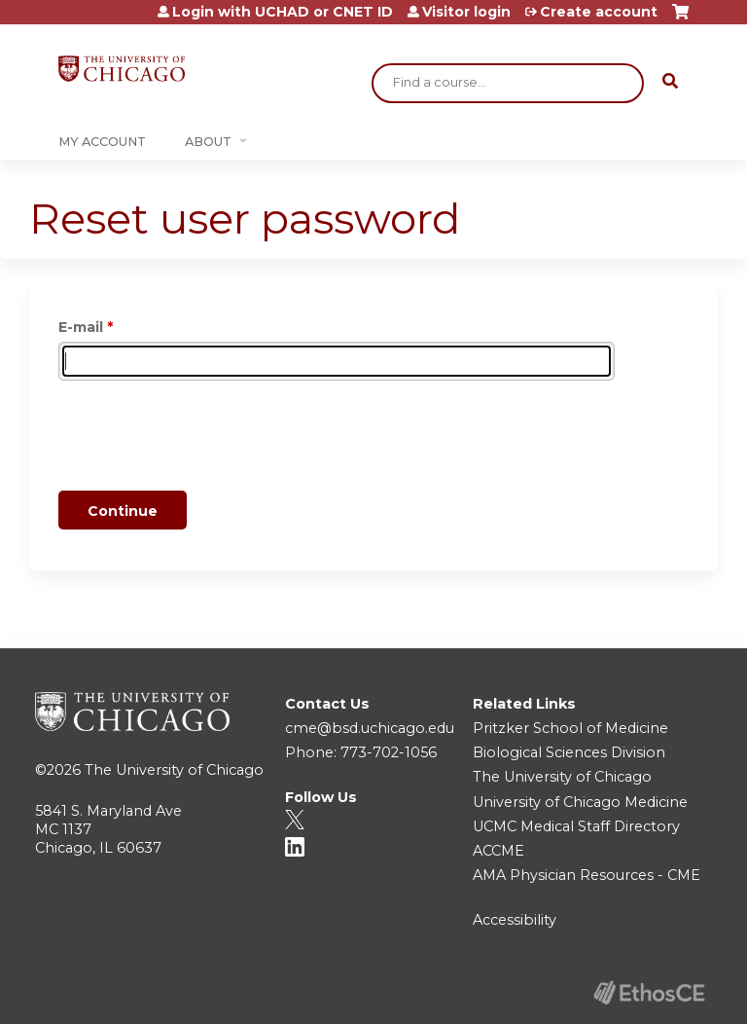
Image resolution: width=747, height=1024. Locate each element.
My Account (102, 141)
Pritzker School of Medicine (570, 728)
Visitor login (466, 11)
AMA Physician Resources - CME (586, 875)
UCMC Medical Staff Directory (576, 826)
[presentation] (206, 439)
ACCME (498, 850)
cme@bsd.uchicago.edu (369, 728)
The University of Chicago (174, 770)
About (208, 141)
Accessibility (514, 920)
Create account (599, 11)
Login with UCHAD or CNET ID (282, 11)
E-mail (80, 327)
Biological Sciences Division (569, 752)
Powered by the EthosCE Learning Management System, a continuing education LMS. (649, 992)
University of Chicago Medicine (580, 802)
